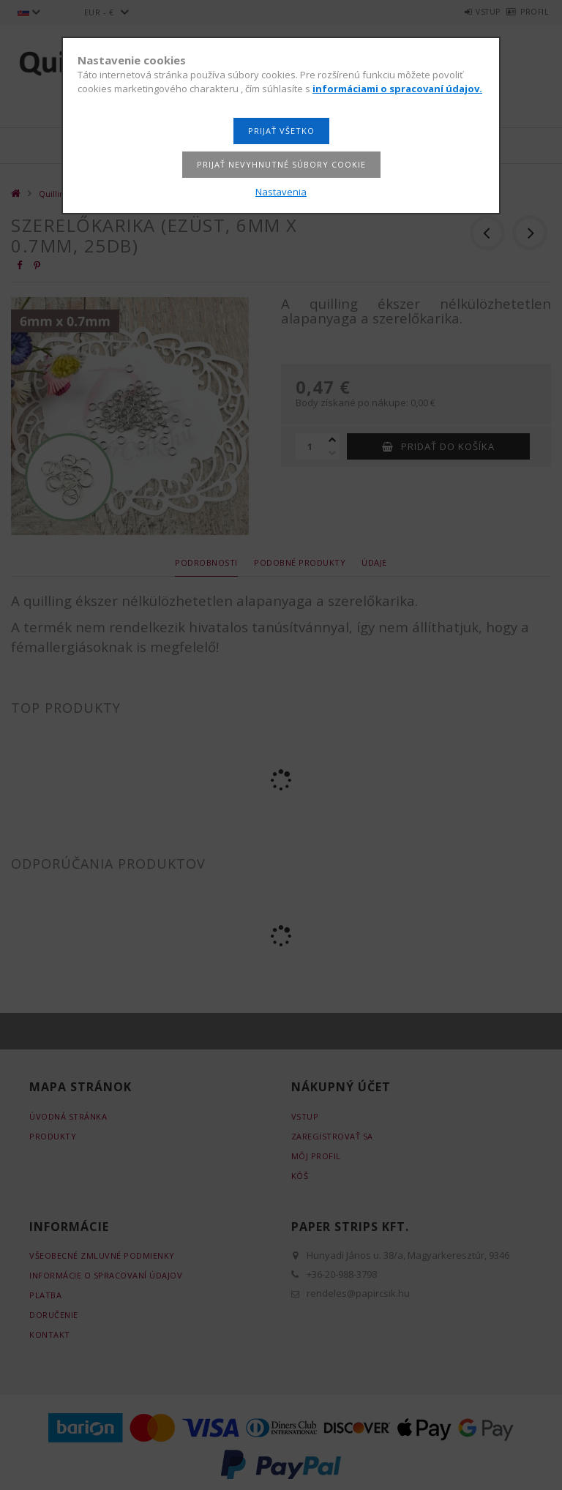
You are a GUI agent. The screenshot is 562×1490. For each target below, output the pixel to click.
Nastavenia (281, 191)
